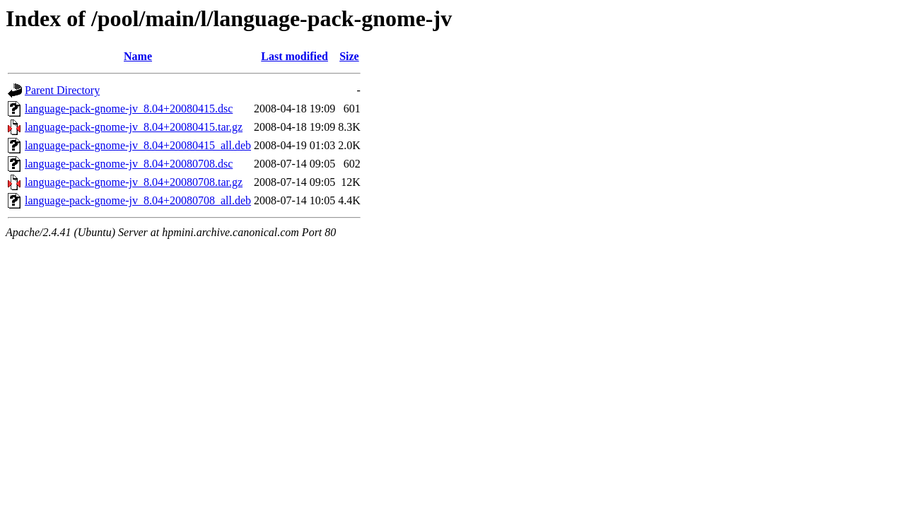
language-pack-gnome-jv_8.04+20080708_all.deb (138, 200)
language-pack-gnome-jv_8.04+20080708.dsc (129, 164)
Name (138, 56)
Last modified (294, 56)
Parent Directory (62, 90)
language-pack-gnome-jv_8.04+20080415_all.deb (138, 145)
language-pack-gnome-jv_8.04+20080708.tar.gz (134, 182)
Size (349, 56)
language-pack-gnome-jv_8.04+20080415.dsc (129, 109)
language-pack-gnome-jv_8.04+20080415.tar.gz (134, 127)
